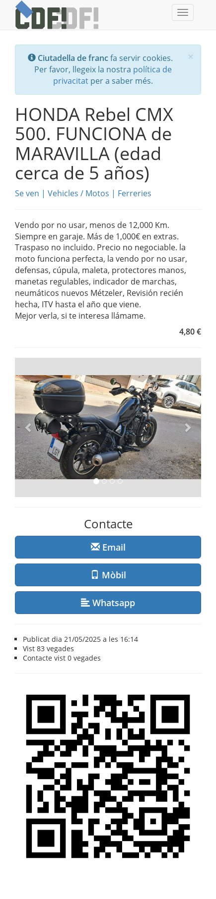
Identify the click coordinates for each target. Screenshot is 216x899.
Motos (97, 193)
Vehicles (63, 193)
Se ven (27, 193)
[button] (29, 428)
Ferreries (134, 193)
